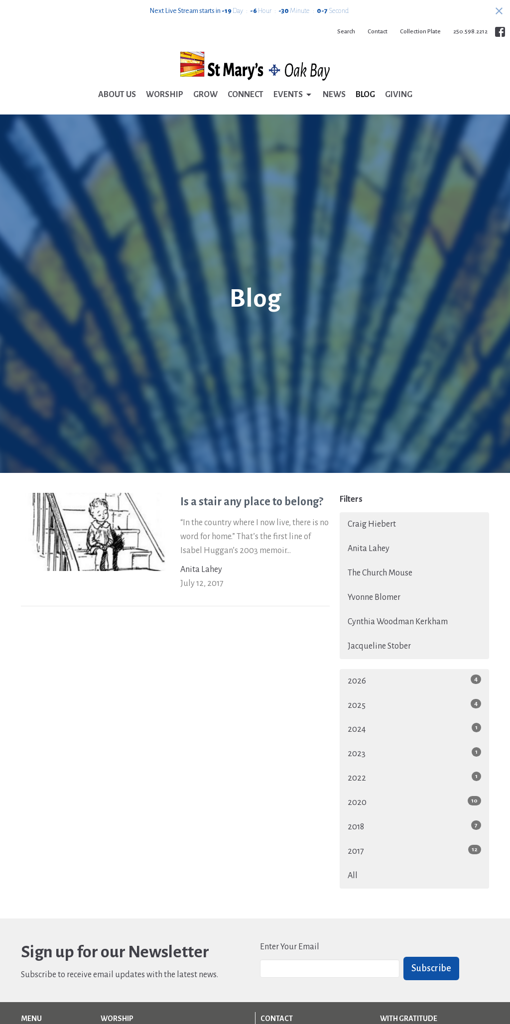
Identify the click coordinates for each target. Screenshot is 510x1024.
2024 (414, 728)
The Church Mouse (380, 573)
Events (293, 95)
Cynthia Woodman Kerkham (398, 621)
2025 (414, 704)
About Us (117, 94)
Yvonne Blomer (374, 597)
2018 (414, 825)
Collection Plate (420, 31)
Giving (398, 94)
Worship (164, 94)
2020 (414, 801)
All (353, 875)
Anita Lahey (368, 548)
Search (346, 31)
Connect (245, 94)
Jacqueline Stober (379, 646)
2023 (414, 752)
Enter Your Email (289, 946)
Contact (377, 31)
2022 (414, 777)
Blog (365, 94)
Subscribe (431, 968)
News (334, 94)
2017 (414, 850)
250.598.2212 (470, 31)
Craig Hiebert (372, 524)
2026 (414, 680)
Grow (205, 94)
